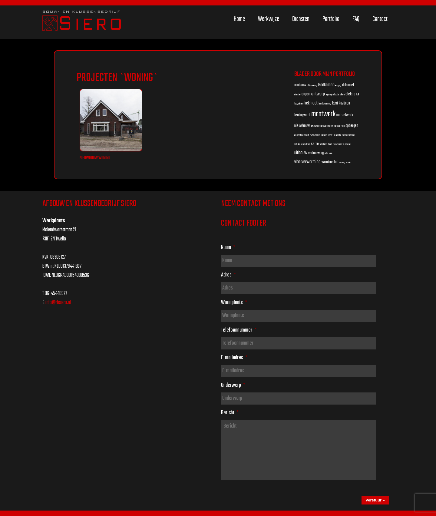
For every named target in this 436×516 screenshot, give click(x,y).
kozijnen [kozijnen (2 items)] (344, 103)
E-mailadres (234, 357)
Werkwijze (268, 19)
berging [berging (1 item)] (338, 85)
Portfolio (330, 19)
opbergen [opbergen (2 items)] (351, 125)
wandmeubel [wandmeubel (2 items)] (330, 162)
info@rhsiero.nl (58, 302)
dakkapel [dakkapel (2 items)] (348, 85)
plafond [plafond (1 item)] (324, 135)
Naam (228, 247)
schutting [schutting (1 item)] (306, 144)
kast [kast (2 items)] (335, 103)
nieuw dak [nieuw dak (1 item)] (315, 126)
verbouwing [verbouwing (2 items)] (316, 153)
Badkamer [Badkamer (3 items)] (326, 85)
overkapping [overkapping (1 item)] (315, 135)
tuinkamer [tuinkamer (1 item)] (337, 144)
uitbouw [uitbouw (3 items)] (300, 153)
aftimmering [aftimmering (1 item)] (312, 85)
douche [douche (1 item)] (297, 94)
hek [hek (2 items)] (307, 103)
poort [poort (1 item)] (330, 135)
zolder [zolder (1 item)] (349, 162)
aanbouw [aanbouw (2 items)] (300, 85)
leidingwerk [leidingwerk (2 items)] (302, 115)
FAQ (355, 19)
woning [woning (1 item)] (342, 162)
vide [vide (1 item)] (326, 153)
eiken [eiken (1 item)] (342, 94)
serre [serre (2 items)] (315, 144)
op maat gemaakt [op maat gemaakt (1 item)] (301, 135)
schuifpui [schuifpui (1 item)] (298, 144)
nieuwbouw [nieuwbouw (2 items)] (302, 125)
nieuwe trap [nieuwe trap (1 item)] (339, 126)
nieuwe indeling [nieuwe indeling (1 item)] (326, 126)
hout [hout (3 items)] (314, 103)
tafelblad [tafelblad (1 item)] (323, 144)
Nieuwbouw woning (95, 157)
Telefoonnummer (238, 330)
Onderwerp (233, 385)
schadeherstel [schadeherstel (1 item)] (348, 135)
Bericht (230, 412)
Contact (380, 19)
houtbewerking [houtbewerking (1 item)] (325, 103)
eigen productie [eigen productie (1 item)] (332, 94)
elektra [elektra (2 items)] (350, 94)
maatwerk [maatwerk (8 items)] (323, 114)
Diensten (300, 19)
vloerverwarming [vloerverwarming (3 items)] (307, 162)
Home (239, 19)
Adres (228, 275)
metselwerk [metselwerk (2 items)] (344, 115)
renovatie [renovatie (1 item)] (337, 135)
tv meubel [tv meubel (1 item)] (347, 144)
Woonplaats (234, 302)
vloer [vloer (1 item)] (331, 153)
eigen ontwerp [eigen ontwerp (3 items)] (313, 94)
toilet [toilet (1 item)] (330, 144)
